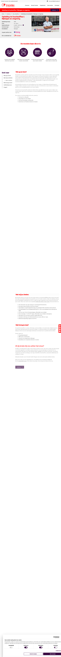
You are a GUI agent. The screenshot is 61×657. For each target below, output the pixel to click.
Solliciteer (54, 10)
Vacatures (27, 5)
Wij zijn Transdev (34, 5)
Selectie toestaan (30, 653)
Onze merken (50, 5)
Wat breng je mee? (8, 82)
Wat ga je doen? (7, 75)
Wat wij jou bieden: (8, 77)
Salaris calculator (8, 80)
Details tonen (55, 650)
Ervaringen (57, 5)
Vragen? (5, 87)
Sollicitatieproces (8, 84)
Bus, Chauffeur (16, 13)
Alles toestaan (50, 653)
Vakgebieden (42, 5)
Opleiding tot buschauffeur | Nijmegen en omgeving (32, 13)
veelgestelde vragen (22, 359)
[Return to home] (8, 5)
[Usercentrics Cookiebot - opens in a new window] (51, 637)
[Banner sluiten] (58, 637)
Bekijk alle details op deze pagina (43, 300)
